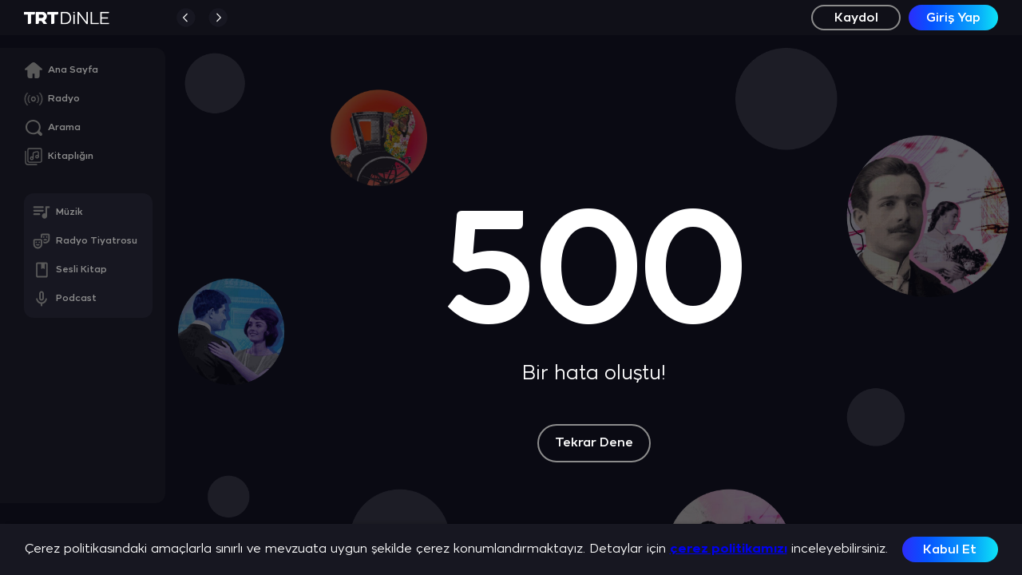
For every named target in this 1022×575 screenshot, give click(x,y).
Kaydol (856, 18)
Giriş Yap (953, 18)
